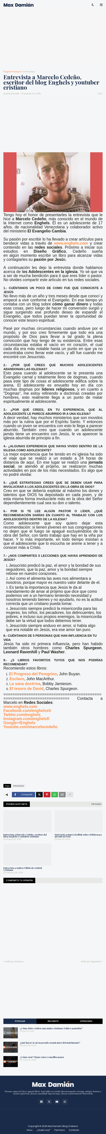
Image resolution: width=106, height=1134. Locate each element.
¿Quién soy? (43, 1130)
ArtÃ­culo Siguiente (91, 961)
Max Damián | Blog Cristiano (63, 1126)
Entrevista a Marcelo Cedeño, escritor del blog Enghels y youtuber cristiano (25, 836)
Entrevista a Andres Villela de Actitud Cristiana (22, 869)
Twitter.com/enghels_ (23, 714)
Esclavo (16, 679)
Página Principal (12, 71)
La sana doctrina (24, 684)
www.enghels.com (71, 243)
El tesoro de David (26, 688)
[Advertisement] (53, 36)
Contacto (74, 1130)
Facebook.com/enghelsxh (27, 710)
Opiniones (86, 1021)
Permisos (59, 1130)
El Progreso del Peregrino (33, 674)
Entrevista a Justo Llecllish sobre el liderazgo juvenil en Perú (78, 836)
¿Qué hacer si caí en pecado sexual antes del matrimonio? (50, 1043)
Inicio (30, 1130)
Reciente (53, 1021)
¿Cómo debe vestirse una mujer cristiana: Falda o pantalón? (51, 1028)
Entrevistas (29, 71)
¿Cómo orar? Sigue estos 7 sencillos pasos (42, 1057)
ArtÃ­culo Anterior (14, 961)
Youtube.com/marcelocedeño (30, 727)
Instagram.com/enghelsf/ (26, 719)
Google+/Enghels (19, 723)
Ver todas (96, 804)
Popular (20, 1021)
